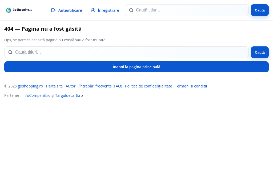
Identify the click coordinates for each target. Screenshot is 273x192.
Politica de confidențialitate (148, 86)
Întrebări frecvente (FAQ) (100, 86)
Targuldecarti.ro (69, 95)
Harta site (54, 86)
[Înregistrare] (104, 10)
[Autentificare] (66, 10)
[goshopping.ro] (22, 10)
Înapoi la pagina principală (136, 66)
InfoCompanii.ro (36, 95)
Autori (71, 86)
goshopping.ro (30, 86)
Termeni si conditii (191, 86)
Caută (260, 10)
